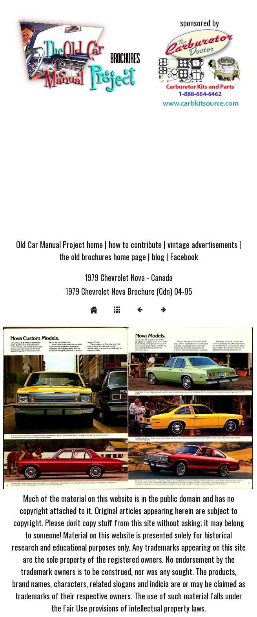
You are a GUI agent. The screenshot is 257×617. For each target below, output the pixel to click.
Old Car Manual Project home (59, 244)
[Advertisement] (128, 175)
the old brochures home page (102, 256)
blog (158, 256)
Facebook (184, 256)
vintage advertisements (202, 244)
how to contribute (135, 244)
